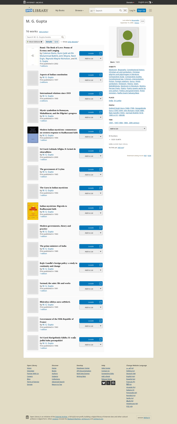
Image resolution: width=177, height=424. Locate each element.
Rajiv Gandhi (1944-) (117, 113)
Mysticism (113, 70)
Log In (132, 10)
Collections (56, 379)
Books (54, 371)
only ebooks (73, 42)
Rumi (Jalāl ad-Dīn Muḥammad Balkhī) (57, 54)
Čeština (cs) (130, 371)
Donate (130, 2)
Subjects (55, 376)
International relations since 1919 (55, 93)
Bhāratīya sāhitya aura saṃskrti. (55, 302)
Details (49, 42)
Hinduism (122, 83)
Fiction (111, 81)
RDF (145, 155)
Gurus (132, 81)
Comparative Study (116, 76)
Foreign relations (122, 81)
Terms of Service (33, 382)
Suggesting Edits (108, 373)
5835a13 (147, 418)
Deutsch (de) (131, 373)
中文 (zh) (129, 406)
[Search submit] (120, 10)
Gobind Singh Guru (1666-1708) (121, 108)
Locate (91, 53)
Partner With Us (33, 373)
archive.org (85, 419)
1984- (126, 123)
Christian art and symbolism (120, 72)
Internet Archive (61, 417)
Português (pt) (131, 393)
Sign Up (141, 10)
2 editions (44, 82)
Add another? (43, 32)
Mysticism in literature (130, 86)
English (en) (130, 376)
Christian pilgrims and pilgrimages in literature (124, 73)
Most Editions (33, 42)
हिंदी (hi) (129, 384)
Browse (76, 10)
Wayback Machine (74, 419)
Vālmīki (122, 115)
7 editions (44, 66)
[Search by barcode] (125, 10)
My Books (60, 10)
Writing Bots (81, 376)
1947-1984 (118, 123)
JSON (149, 155)
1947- (111, 123)
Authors (55, 373)
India (111, 100)
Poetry (123, 88)
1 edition (43, 121)
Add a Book (106, 376)
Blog (28, 379)
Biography (122, 70)
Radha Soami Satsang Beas (128, 93)
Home (54, 368)
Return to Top (57, 384)
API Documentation (84, 371)
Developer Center (83, 368)
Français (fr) (130, 382)
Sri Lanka (117, 100)
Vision (29, 368)
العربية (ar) (130, 368)
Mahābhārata (114, 86)
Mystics (143, 86)
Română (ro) (130, 395)
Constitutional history (135, 70)
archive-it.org (98, 419)
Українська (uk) (132, 403)
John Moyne (64, 56)
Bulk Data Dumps (83, 373)
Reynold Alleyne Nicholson (58, 58)
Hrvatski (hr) (130, 387)
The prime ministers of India (53, 246)
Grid (56, 42)
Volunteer (30, 371)
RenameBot (135, 20)
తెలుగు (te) (129, 401)
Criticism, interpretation (133, 79)
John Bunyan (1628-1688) (134, 110)
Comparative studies (133, 76)
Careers (30, 376)
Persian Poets (114, 88)
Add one (121, 148)
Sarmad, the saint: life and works (55, 283)
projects (55, 419)
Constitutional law (116, 79)
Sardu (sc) (129, 398)
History (137, 23)
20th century (134, 123)
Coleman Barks (49, 53)
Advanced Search (58, 382)
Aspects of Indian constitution (53, 74)
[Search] (107, 10)
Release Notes (107, 379)
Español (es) (130, 379)
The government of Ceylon (52, 169)
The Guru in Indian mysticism (54, 187)
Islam (136, 83)
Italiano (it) (130, 390)
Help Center (106, 368)
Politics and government (129, 90)
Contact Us (106, 371)
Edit (142, 21)
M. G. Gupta (48, 77)
